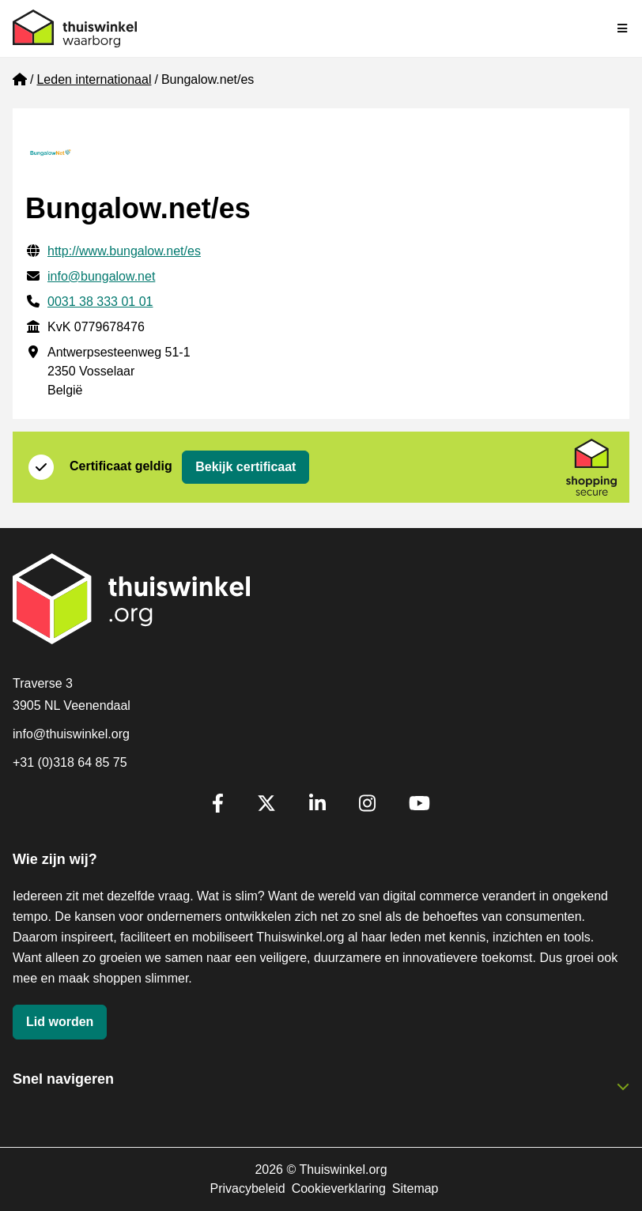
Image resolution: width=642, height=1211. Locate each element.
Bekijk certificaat (245, 466)
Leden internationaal (93, 79)
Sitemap (415, 1188)
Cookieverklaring (339, 1188)
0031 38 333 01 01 (100, 301)
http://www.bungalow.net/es (124, 251)
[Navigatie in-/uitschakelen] (623, 28)
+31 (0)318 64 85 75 (70, 762)
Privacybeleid (247, 1188)
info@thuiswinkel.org (71, 734)
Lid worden (59, 1021)
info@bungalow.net (101, 276)
